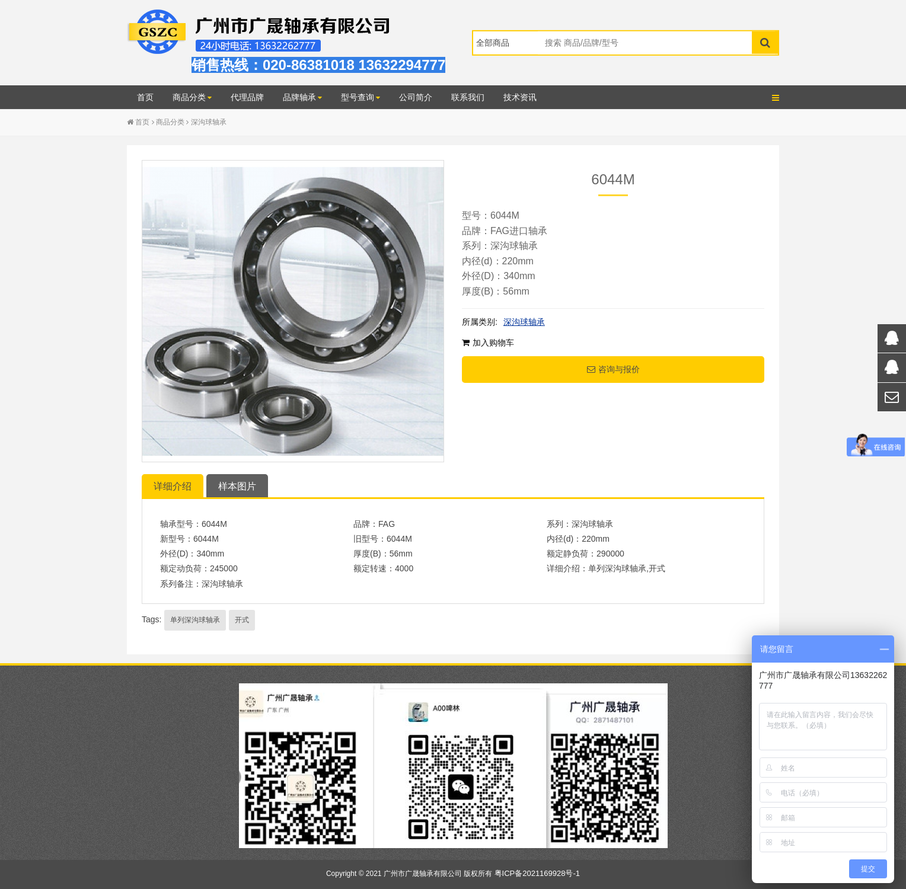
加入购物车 (488, 342)
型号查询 (360, 97)
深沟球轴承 (208, 122)
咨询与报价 (613, 369)
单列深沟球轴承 (195, 620)
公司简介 (415, 97)
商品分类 (192, 97)
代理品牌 (247, 97)
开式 (242, 620)
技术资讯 (520, 97)
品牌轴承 (302, 97)
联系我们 (467, 97)
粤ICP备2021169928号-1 (537, 873)
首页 (145, 97)
